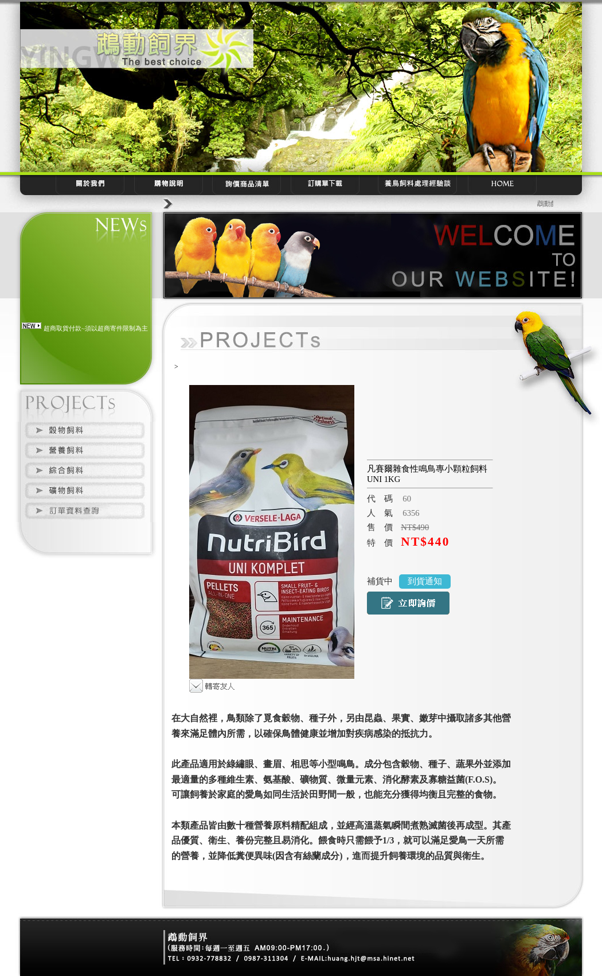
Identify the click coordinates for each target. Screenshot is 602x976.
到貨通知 (425, 581)
